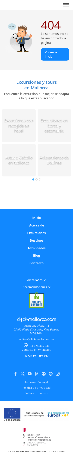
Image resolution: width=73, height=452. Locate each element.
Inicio (36, 218)
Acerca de (36, 225)
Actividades (37, 248)
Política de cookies (36, 393)
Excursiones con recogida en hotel (18, 125)
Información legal (36, 382)
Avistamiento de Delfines (54, 160)
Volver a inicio (51, 54)
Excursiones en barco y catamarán (54, 125)
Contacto (36, 263)
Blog (36, 255)
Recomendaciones (36, 287)
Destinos (36, 240)
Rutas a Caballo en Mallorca (19, 160)
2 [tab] (36, 179)
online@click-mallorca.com (36, 339)
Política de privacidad (37, 387)
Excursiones (36, 233)
